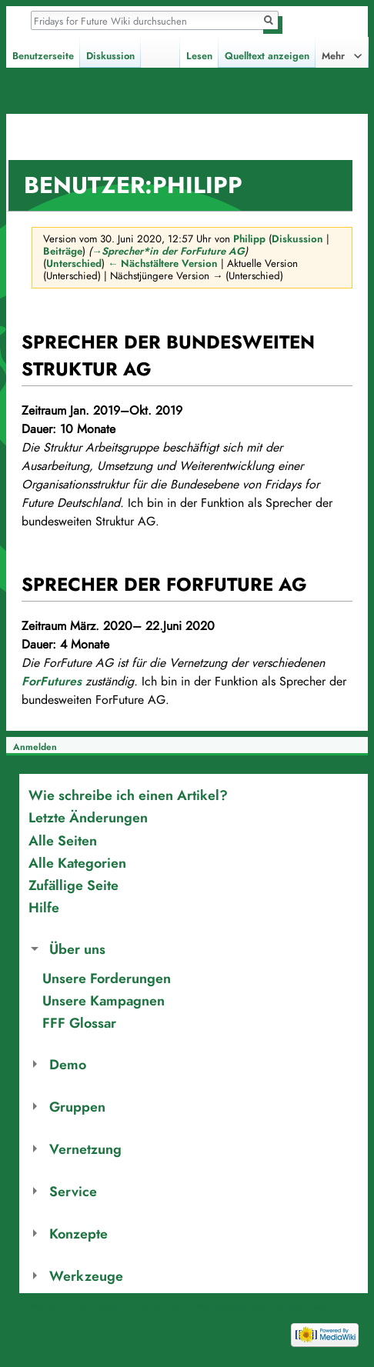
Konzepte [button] (78, 1233)
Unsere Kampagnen (103, 1000)
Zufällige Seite (73, 885)
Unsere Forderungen (106, 978)
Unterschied (74, 263)
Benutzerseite (43, 56)
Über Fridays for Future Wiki (125, 1306)
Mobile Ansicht (301, 1306)
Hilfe (43, 907)
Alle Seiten (62, 840)
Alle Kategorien (77, 862)
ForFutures (52, 681)
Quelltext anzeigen (267, 56)
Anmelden (35, 747)
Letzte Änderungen (88, 817)
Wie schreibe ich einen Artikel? (128, 795)
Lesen (199, 56)
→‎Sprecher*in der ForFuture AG (168, 251)
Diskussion (297, 239)
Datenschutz (38, 1306)
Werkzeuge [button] (86, 1275)
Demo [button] (67, 1064)
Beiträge (62, 251)
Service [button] (73, 1191)
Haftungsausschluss (226, 1306)
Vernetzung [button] (85, 1149)
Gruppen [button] (77, 1106)
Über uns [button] (77, 949)
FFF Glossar (79, 1022)
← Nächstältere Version (163, 263)
